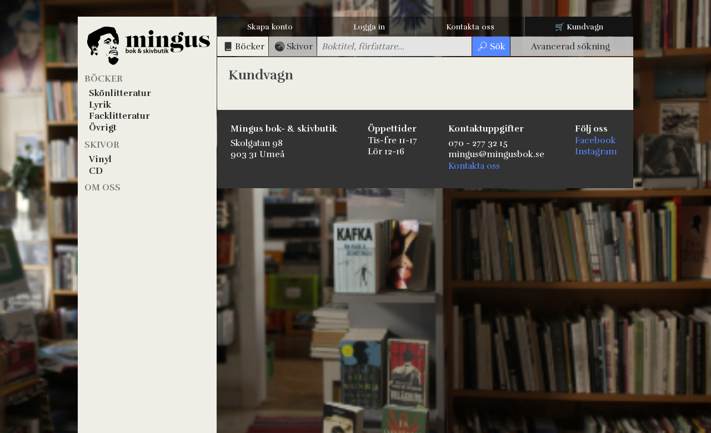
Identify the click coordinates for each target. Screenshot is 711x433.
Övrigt (103, 127)
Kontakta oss (470, 27)
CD (96, 171)
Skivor (101, 144)
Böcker (103, 78)
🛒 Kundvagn (579, 27)
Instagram (596, 151)
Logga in (369, 27)
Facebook (595, 140)
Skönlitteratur (120, 93)
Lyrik (100, 104)
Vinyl (100, 159)
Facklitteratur (119, 116)
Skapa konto (270, 27)
